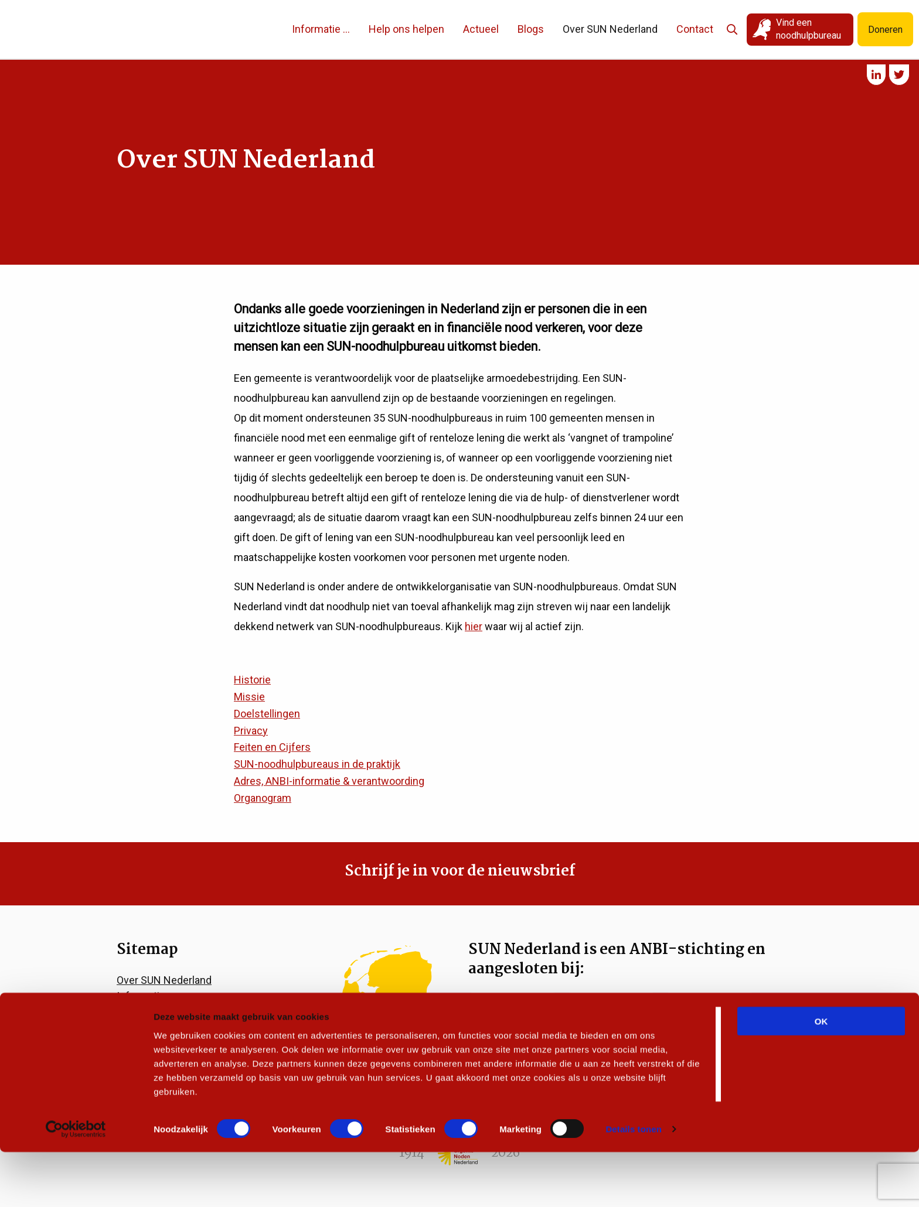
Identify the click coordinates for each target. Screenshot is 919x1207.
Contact (680, 29)
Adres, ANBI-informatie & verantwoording (329, 781)
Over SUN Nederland (596, 29)
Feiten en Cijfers (272, 747)
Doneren (883, 29)
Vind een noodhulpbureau (795, 29)
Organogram (262, 798)
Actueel (467, 29)
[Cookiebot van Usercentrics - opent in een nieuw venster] (76, 1184)
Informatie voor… (156, 996)
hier (473, 626)
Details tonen (633, 1184)
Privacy (251, 730)
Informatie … (307, 29)
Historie (252, 679)
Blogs (516, 29)
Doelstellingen (267, 713)
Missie (249, 696)
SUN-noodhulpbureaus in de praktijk (317, 764)
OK (821, 1076)
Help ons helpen (392, 29)
